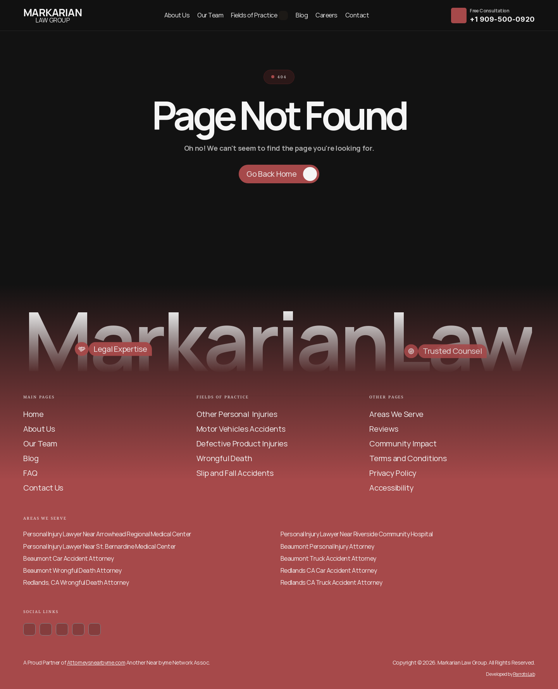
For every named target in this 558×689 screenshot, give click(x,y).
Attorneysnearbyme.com (96, 662)
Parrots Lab (524, 674)
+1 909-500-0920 (502, 19)
